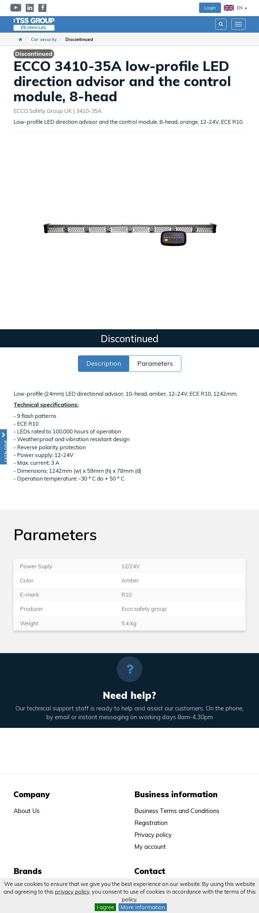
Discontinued (79, 39)
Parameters (155, 363)
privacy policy (72, 891)
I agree (105, 907)
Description (103, 363)
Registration (151, 823)
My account (150, 846)
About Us (27, 811)
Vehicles (36, 27)
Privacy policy (153, 835)
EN (235, 8)
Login (210, 8)
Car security (44, 39)
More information (142, 907)
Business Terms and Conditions (176, 811)
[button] (3, 446)
